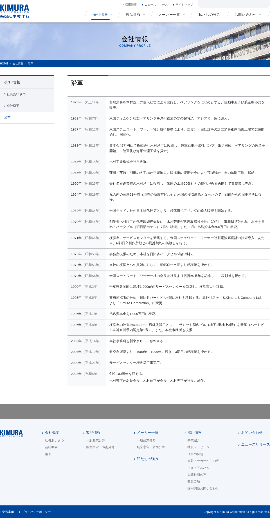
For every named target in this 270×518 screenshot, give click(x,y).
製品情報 (93, 432)
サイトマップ (184, 4)
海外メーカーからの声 (203, 461)
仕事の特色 (195, 454)
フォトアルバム (198, 467)
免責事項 (8, 511)
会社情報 (12, 82)
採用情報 (131, 4)
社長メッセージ (198, 447)
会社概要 (13, 106)
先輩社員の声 (196, 474)
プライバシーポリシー (36, 511)
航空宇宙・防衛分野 (100, 447)
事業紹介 (193, 440)
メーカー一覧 (147, 432)
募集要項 (193, 481)
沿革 (7, 117)
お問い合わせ (252, 432)
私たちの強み (147, 459)
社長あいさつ (16, 94)
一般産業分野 (95, 440)
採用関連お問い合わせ (203, 488)
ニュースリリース (156, 4)
